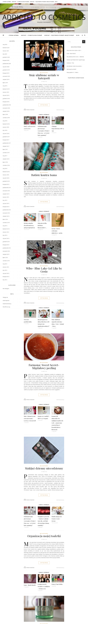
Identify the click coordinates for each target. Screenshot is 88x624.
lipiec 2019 (5, 82)
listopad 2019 (6, 73)
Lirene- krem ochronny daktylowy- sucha (57, 231)
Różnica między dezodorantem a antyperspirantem (29, 225)
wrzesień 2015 (6, 190)
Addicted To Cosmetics (44, 17)
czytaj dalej (44, 104)
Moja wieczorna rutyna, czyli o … (74, 50)
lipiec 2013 (5, 257)
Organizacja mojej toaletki (44, 536)
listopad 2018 (6, 101)
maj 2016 (5, 168)
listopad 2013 (6, 244)
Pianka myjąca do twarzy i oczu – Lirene (57, 519)
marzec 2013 (6, 267)
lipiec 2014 (5, 219)
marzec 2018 (6, 127)
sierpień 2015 (6, 194)
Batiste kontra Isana (44, 175)
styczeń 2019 (6, 95)
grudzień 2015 (6, 181)
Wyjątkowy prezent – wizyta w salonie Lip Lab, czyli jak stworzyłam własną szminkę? (43, 521)
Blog (56, 1)
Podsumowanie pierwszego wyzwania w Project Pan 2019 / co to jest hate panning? (43, 131)
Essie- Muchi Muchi (30, 585)
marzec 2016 (6, 174)
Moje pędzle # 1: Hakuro (72, 72)
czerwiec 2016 (6, 165)
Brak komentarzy (60, 109)
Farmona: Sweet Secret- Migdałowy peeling (44, 366)
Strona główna (7, 1)
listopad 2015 (6, 184)
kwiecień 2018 (6, 124)
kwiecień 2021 (6, 47)
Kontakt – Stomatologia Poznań (20, 1)
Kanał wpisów (6, 300)
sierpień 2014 (6, 216)
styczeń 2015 (6, 203)
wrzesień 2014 (6, 213)
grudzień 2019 (6, 70)
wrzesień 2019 (6, 76)
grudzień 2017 (6, 136)
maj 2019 (5, 85)
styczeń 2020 (6, 66)
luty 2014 (5, 235)
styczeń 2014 (6, 238)
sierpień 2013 (6, 254)
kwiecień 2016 (6, 171)
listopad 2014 (6, 206)
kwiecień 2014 (6, 229)
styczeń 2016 (6, 178)
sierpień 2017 (6, 146)
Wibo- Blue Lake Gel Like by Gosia (44, 269)
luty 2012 (5, 279)
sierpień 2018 (6, 111)
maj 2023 (5, 44)
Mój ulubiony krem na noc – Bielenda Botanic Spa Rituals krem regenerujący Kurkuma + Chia (76, 60)
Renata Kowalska (30, 109)
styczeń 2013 (6, 273)
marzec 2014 (6, 232)
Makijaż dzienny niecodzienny (44, 468)
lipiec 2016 (5, 162)
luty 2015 (5, 200)
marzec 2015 (6, 197)
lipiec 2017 (5, 149)
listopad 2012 (6, 276)
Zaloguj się (5, 297)
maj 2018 (5, 120)
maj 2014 (5, 225)
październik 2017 (7, 143)
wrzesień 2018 (6, 108)
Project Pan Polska (57, 584)
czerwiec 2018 (6, 117)
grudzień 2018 (6, 98)
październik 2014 (7, 209)
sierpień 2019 (6, 79)
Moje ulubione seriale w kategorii (44, 76)
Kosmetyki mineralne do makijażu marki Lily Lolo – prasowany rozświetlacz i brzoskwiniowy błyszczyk (57, 422)
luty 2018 (5, 130)
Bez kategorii (6, 288)
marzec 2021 (6, 50)
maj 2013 (5, 264)
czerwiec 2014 (6, 222)
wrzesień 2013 (6, 251)
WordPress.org (6, 307)
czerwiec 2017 (6, 152)
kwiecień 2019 (6, 89)
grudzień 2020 (6, 57)
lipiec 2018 (5, 114)
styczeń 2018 (6, 133)
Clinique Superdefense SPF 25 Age (58, 129)
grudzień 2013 (6, 241)
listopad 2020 (6, 60)
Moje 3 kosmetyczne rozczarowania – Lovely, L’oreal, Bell (30, 418)
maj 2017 (5, 155)
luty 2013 (5, 270)
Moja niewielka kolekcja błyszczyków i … (42, 225)
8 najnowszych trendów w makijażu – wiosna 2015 (44, 586)
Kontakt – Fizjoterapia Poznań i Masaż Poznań (42, 1)
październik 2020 (7, 63)
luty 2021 (5, 54)
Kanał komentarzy (7, 303)
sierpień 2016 (6, 159)
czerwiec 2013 (6, 260)
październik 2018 (7, 105)
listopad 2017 (6, 140)
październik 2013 (7, 248)
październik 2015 (7, 187)
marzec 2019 (6, 92)
